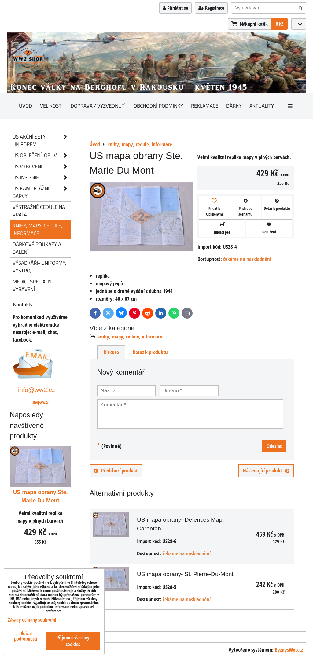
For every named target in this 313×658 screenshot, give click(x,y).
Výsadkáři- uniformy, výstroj (39, 266)
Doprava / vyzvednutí (98, 105)
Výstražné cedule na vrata (39, 210)
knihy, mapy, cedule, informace (130, 336)
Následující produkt (266, 470)
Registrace (211, 8)
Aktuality (261, 105)
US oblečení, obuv (42, 155)
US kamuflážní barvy (42, 192)
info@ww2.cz (36, 389)
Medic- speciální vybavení (33, 285)
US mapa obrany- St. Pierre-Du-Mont (185, 574)
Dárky (233, 105)
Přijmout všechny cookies (73, 641)
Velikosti (51, 105)
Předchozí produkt (116, 470)
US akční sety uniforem (42, 140)
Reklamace (204, 105)
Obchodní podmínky (158, 105)
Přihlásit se (175, 8)
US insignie (42, 177)
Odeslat (274, 445)
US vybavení (42, 166)
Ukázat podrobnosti (25, 636)
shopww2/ (40, 402)
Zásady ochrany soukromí (32, 619)
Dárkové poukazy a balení (37, 248)
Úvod (25, 105)
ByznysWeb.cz (289, 649)
